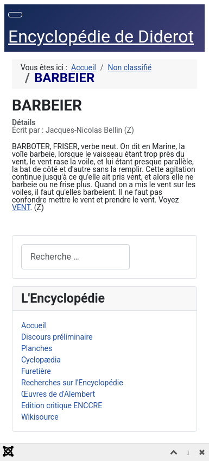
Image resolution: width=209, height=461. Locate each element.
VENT (21, 207)
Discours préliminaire (56, 337)
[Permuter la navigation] (15, 14)
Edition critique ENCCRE (61, 405)
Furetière (36, 371)
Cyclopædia (41, 359)
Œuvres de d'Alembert (58, 394)
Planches (36, 348)
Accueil (33, 325)
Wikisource (40, 417)
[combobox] (75, 256)
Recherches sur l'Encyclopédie (72, 382)
